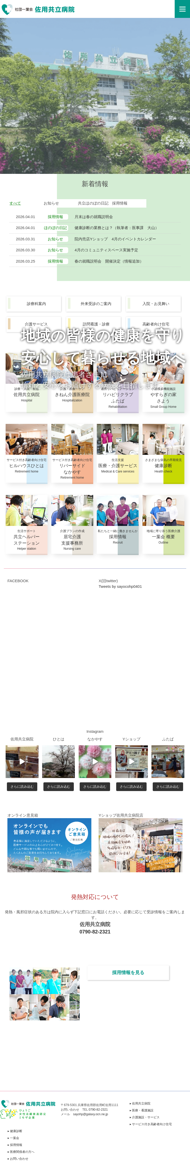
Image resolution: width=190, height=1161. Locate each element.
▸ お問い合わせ (18, 1158)
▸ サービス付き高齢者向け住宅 (151, 1124)
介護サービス (36, 324)
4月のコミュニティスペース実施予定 (106, 250)
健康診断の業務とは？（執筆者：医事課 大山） (117, 228)
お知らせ (51, 203)
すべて (15, 203)
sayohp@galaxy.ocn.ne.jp (90, 1114)
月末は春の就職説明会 (94, 217)
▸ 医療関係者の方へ (21, 1152)
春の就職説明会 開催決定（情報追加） (109, 261)
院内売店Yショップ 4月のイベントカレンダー (115, 239)
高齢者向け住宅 (155, 324)
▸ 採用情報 (15, 1145)
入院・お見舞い (155, 303)
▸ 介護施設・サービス (145, 1117)
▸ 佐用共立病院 (140, 1103)
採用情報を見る (128, 972)
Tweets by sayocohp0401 (120, 586)
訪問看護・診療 (96, 324)
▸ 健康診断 (15, 1131)
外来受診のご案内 (96, 303)
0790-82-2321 (94, 931)
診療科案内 (36, 303)
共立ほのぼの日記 (93, 203)
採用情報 (119, 203)
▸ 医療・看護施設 (141, 1110)
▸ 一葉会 (13, 1138)
